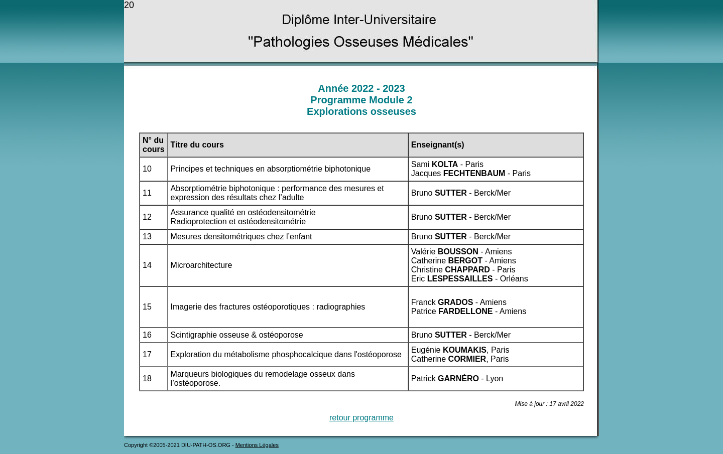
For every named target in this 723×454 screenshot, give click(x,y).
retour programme (361, 417)
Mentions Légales (257, 445)
